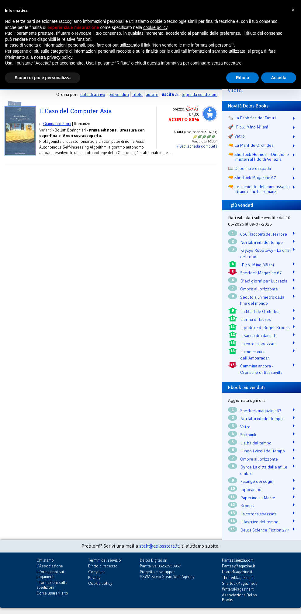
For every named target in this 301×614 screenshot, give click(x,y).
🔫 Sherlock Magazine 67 (252, 177)
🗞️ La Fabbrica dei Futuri (252, 117)
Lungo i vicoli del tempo (262, 451)
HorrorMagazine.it (237, 571)
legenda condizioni (199, 94)
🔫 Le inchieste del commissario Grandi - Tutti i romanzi (259, 189)
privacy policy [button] (59, 57)
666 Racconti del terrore (263, 234)
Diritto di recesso (103, 566)
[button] (293, 10)
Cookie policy (100, 583)
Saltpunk (248, 434)
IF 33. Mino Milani (257, 265)
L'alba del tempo (256, 443)
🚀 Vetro (236, 136)
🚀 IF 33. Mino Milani (248, 127)
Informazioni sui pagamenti (50, 574)
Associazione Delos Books (239, 597)
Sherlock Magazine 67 (261, 272)
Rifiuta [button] (242, 77)
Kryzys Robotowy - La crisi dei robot (265, 253)
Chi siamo (45, 560)
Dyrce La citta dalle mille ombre (263, 470)
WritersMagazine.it (238, 589)
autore (152, 94)
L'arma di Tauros (255, 319)
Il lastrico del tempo (259, 522)
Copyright (96, 571)
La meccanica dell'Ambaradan (255, 355)
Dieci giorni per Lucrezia (263, 281)
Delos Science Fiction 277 (264, 530)
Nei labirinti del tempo (261, 242)
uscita (168, 94)
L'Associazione (49, 566)
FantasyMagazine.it (238, 566)
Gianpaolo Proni (57, 123)
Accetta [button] (278, 77)
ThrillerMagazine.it (238, 577)
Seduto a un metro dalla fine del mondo (262, 300)
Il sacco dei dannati (258, 335)
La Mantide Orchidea (259, 311)
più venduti (119, 94)
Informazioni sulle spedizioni (51, 585)
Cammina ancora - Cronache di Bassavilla (261, 369)
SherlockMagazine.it (239, 583)
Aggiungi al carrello (209, 113)
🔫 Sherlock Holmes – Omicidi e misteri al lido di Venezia (258, 157)
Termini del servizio (104, 560)
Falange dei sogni (256, 481)
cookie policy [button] (155, 27)
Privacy (94, 577)
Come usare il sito (52, 593)
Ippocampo (250, 489)
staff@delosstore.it (159, 546)
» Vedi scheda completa (196, 146)
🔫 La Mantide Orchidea (251, 145)
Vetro (245, 427)
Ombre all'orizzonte (259, 289)
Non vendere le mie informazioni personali (192, 45)
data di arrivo (92, 94)
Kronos (247, 505)
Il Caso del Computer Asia (75, 111)
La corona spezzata (258, 343)
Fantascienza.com (238, 560)
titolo (137, 94)
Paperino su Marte (257, 497)
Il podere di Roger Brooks (265, 327)
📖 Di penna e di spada (249, 168)
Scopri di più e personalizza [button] (43, 77)
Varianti (45, 130)
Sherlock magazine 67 (261, 410)
